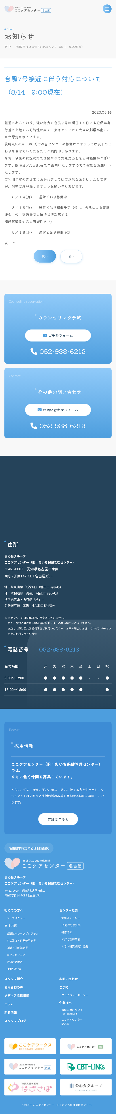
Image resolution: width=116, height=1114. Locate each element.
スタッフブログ (15, 1020)
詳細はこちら (58, 819)
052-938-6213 (59, 649)
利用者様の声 (13, 987)
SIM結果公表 (14, 969)
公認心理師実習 (70, 939)
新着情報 (10, 1012)
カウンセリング (16, 954)
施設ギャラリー (70, 918)
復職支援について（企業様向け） (72, 1012)
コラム (9, 1004)
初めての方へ (13, 910)
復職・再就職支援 (17, 947)
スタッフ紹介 (13, 979)
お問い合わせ (68, 979)
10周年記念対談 (70, 925)
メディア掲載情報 (16, 995)
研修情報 (66, 932)
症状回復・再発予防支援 (21, 940)
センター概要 (68, 910)
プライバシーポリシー (74, 995)
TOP (7, 47)
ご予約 (63, 987)
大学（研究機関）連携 (74, 946)
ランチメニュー (16, 918)
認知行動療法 (15, 962)
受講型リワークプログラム (22, 933)
